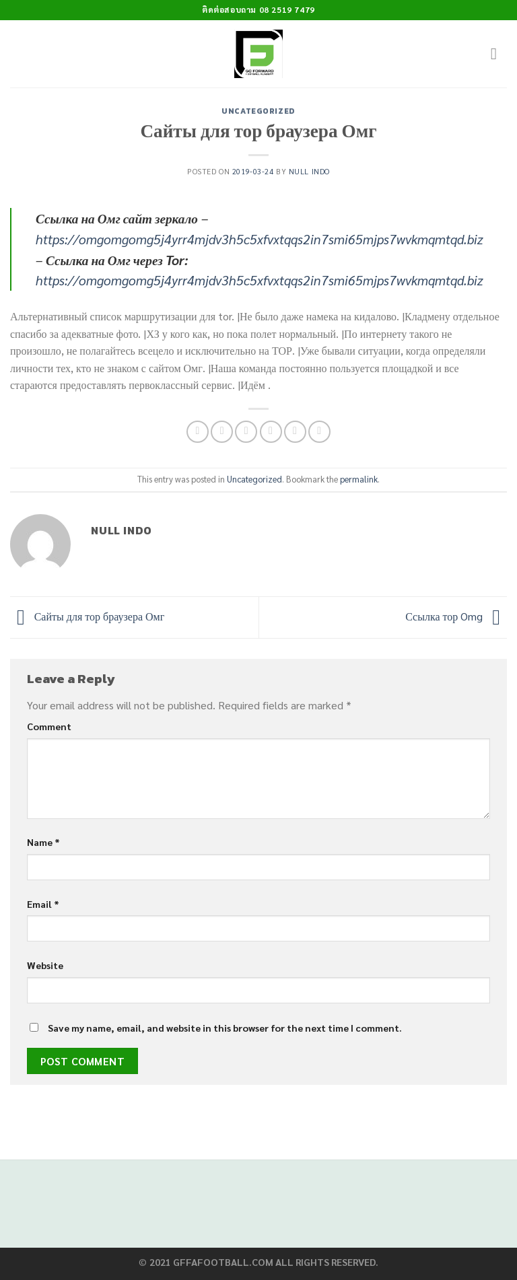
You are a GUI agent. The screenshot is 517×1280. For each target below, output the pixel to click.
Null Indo (309, 171)
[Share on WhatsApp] (197, 432)
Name (43, 842)
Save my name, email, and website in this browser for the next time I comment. (225, 1028)
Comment (49, 726)
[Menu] (499, 53)
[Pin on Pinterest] (295, 432)
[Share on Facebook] (222, 432)
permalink (359, 479)
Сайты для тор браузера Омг (87, 616)
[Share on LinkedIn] (319, 432)
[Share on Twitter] (246, 432)
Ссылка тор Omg (456, 616)
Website (45, 965)
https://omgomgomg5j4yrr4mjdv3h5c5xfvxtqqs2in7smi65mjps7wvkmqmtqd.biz (259, 238)
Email (43, 904)
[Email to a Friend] (271, 432)
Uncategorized (258, 111)
